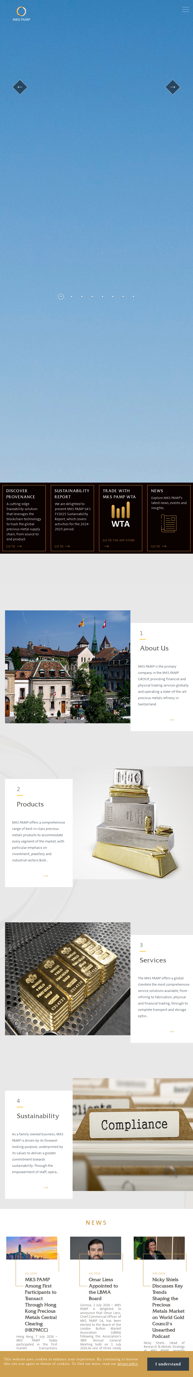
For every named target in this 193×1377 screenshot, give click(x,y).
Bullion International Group (81, 1277)
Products (30, 554)
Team (21, 1265)
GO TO (11, 296)
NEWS (97, 972)
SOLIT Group (71, 1294)
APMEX (67, 1283)
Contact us (25, 1260)
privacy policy (128, 1364)
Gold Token (70, 1271)
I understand (168, 1364)
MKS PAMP (70, 1260)
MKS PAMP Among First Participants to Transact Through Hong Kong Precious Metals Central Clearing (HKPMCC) (41, 1055)
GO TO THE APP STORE (119, 290)
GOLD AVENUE (72, 1300)
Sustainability (38, 866)
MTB (66, 1289)
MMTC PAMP (71, 1265)
